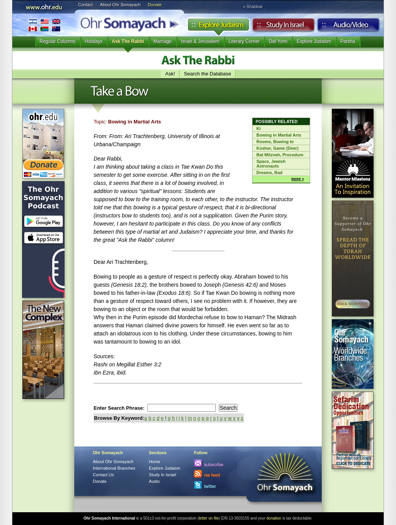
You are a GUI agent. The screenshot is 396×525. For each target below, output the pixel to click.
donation (273, 518)
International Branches (44, 25)
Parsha (347, 41)
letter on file (209, 518)
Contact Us (103, 474)
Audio (348, 26)
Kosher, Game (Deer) (277, 148)
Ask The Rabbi (128, 41)
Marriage (163, 41)
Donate (154, 4)
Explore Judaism (218, 26)
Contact (85, 4)
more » (297, 179)
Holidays (93, 41)
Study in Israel (283, 26)
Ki (258, 128)
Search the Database (207, 74)
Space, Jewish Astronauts (270, 163)
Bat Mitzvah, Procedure (280, 154)
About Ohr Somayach (120, 4)
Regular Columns (58, 41)
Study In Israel (162, 474)
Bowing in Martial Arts (278, 135)
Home (154, 461)
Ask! (170, 74)
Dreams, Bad (269, 172)
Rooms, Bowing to (275, 141)
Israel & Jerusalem (200, 41)
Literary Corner (244, 41)
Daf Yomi (278, 41)
